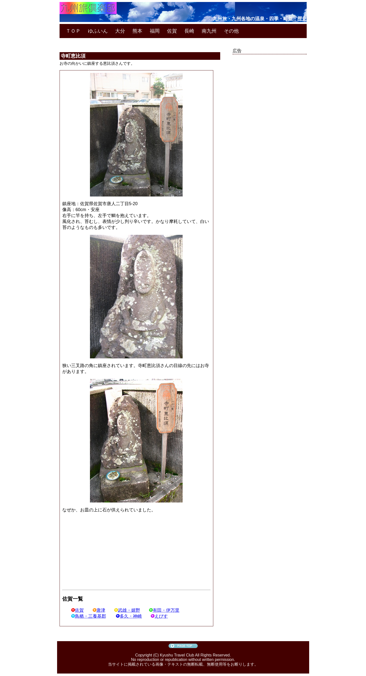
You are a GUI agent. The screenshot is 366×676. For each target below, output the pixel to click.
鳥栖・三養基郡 (88, 616)
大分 (120, 31)
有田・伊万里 (164, 610)
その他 (231, 31)
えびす (159, 616)
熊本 (137, 31)
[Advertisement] (103, 551)
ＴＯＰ (73, 31)
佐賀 (172, 31)
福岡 (155, 31)
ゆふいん (98, 31)
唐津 (99, 610)
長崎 (189, 31)
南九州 (209, 31)
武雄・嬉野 (127, 610)
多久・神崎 (129, 616)
